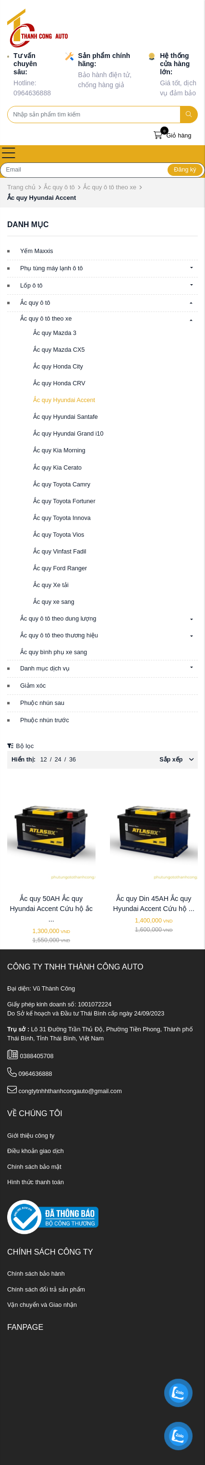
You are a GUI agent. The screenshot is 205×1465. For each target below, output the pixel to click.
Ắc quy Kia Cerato (57, 467)
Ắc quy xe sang (53, 602)
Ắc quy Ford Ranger (60, 568)
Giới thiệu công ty (30, 1135)
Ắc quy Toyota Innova (62, 518)
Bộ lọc (20, 746)
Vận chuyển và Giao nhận (42, 1305)
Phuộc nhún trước (44, 720)
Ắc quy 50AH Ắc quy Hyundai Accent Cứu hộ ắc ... (51, 909)
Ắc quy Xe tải (51, 585)
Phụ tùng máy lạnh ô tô (51, 268)
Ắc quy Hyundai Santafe (65, 417)
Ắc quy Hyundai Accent (64, 400)
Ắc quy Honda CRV (59, 383)
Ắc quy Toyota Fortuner (64, 501)
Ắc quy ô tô (59, 187)
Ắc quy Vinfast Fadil (59, 551)
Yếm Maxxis (36, 251)
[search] (189, 114)
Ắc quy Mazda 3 (54, 333)
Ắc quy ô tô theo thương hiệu (59, 635)
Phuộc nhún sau (42, 703)
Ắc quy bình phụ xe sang (53, 652)
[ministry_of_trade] (52, 1216)
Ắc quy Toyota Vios (58, 534)
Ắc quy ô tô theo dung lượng (58, 618)
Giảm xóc (33, 685)
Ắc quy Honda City (58, 366)
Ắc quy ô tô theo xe (109, 187)
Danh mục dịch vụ (45, 668)
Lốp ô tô (31, 285)
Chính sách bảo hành (36, 1273)
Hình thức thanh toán (35, 1182)
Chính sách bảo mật (34, 1167)
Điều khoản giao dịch (35, 1151)
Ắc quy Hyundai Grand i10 (68, 433)
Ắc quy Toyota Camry (61, 484)
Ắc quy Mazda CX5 (58, 349)
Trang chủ (21, 187)
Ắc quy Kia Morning (59, 450)
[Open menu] (8, 153)
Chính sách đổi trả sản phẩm (46, 1289)
